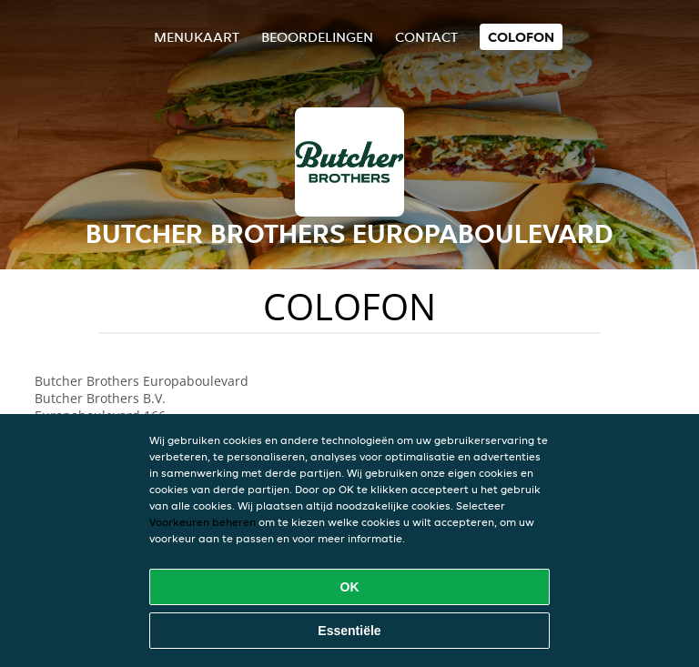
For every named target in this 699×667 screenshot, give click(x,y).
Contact (426, 36)
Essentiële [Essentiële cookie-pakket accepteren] (349, 630)
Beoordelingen (317, 36)
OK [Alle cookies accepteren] (350, 587)
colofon (521, 36)
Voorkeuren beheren (202, 522)
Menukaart (196, 36)
